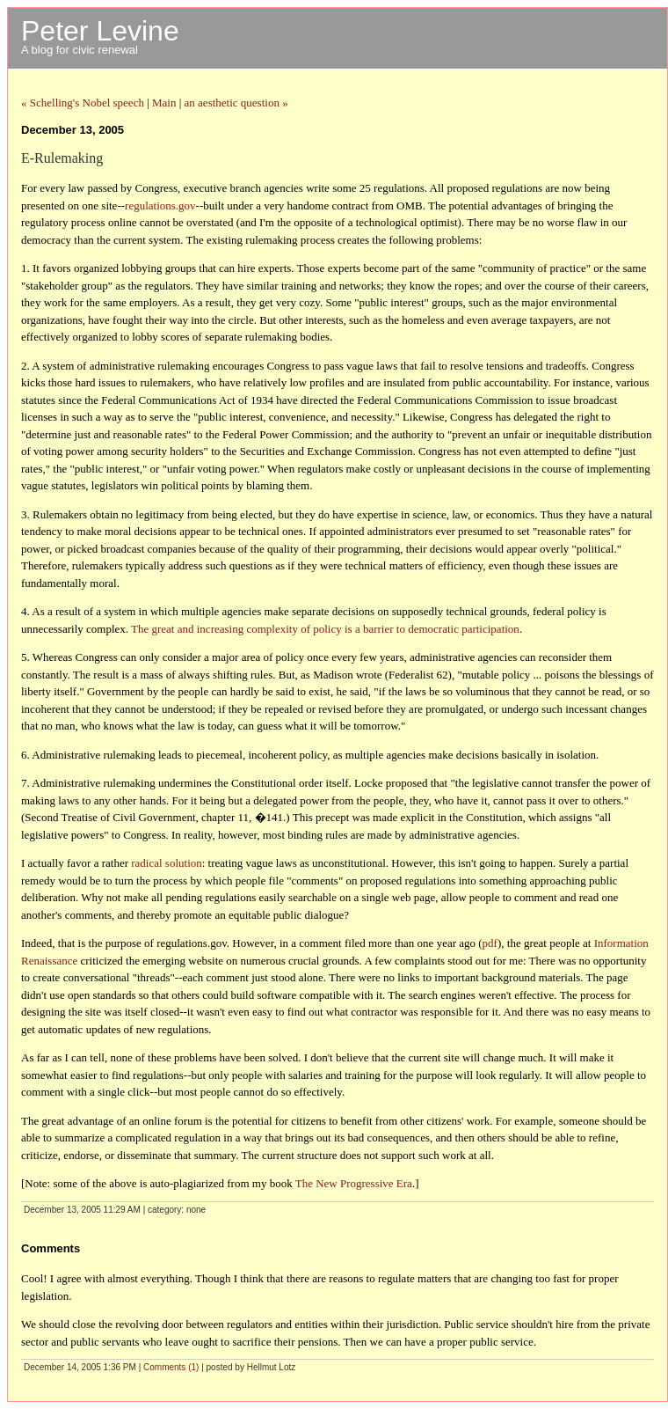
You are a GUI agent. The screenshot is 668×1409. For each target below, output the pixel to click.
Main (164, 102)
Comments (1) (171, 1367)
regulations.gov (160, 205)
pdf (490, 943)
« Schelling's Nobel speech (82, 102)
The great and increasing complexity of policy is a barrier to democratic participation (325, 628)
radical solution (166, 863)
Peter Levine (100, 31)
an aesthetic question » (236, 102)
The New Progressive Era (353, 1183)
